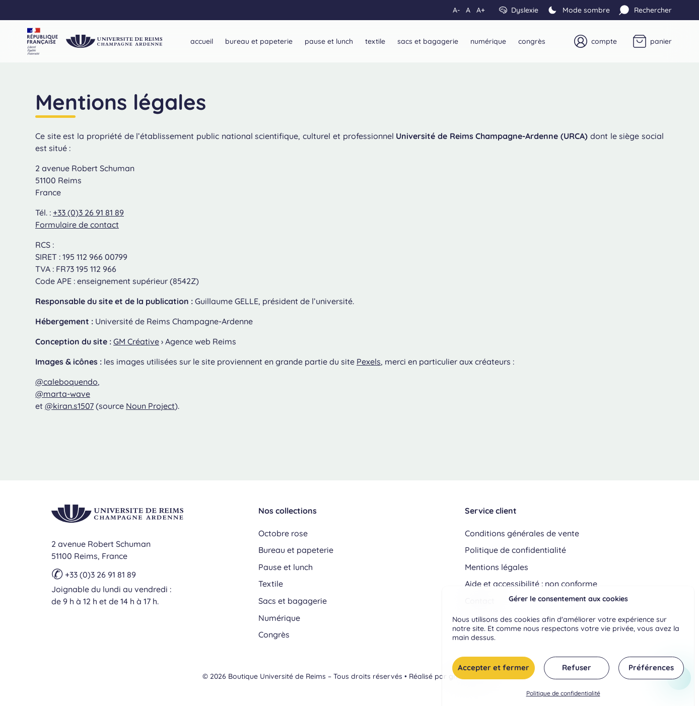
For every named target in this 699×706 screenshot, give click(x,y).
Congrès (531, 41)
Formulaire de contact (77, 225)
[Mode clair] (578, 10)
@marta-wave (62, 394)
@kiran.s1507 (69, 406)
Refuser (576, 671)
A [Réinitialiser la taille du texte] (468, 10)
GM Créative (136, 341)
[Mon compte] (595, 41)
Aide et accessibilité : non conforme (531, 584)
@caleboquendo (66, 382)
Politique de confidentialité (563, 696)
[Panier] (652, 41)
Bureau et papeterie (259, 41)
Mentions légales (496, 567)
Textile (375, 41)
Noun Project (150, 406)
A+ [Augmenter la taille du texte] (480, 10)
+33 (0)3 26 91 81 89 (88, 212)
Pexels (369, 362)
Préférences (651, 671)
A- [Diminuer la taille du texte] (456, 10)
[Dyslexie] (518, 10)
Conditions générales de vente (522, 533)
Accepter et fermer (493, 671)
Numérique (488, 41)
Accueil (201, 41)
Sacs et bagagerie (427, 41)
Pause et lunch (329, 41)
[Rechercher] (645, 10)
